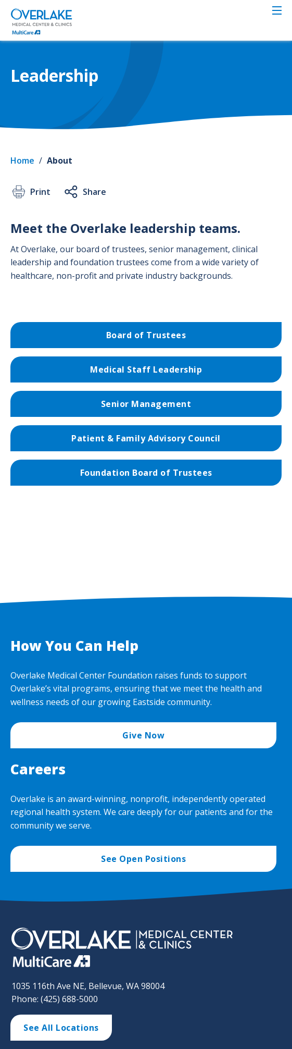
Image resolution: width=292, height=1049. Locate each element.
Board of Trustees (146, 335)
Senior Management (146, 404)
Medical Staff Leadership (146, 369)
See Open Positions (143, 859)
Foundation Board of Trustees (146, 472)
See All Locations (61, 1027)
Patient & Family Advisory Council (146, 438)
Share (84, 191)
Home (22, 160)
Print (30, 191)
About (59, 160)
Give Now (143, 735)
